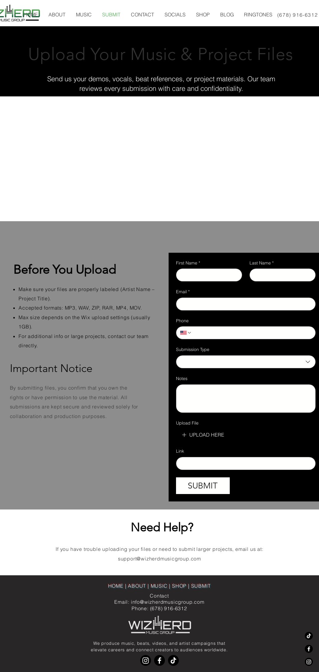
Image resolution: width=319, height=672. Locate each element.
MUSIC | (161, 586)
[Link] (244, 463)
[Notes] (245, 398)
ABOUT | (139, 586)
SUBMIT (201, 586)
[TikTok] (309, 636)
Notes (181, 378)
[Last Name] (281, 275)
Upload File (187, 423)
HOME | (118, 586)
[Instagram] (309, 662)
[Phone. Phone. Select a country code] (186, 332)
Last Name (262, 263)
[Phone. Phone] (252, 333)
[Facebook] (309, 649)
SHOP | (181, 586)
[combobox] (246, 361)
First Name (188, 263)
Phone (182, 320)
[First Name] (207, 275)
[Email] (244, 304)
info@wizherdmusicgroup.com (167, 602)
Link (180, 451)
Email (183, 292)
